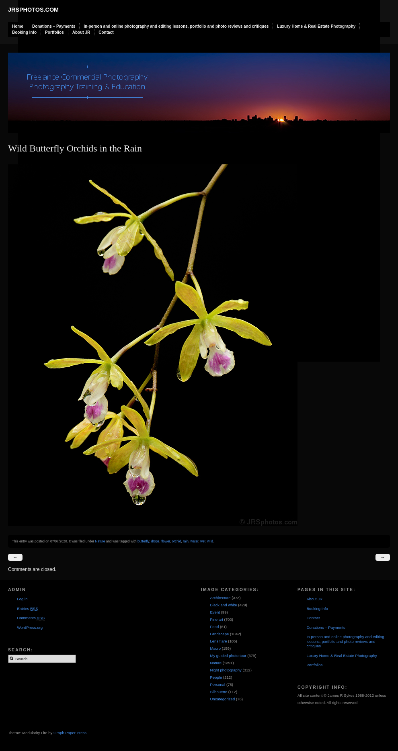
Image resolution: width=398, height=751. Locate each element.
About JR (81, 32)
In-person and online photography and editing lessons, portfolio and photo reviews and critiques (176, 26)
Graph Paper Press (69, 733)
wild (210, 541)
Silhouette (218, 692)
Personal (217, 684)
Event (215, 612)
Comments (31, 618)
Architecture (220, 597)
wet (202, 541)
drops (155, 541)
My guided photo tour (228, 655)
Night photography (225, 670)
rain (186, 541)
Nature (100, 541)
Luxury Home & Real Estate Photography (316, 26)
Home (17, 26)
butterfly (143, 541)
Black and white (223, 605)
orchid (176, 541)
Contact (105, 32)
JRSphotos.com (33, 9)
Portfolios (54, 32)
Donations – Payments (53, 26)
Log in (22, 599)
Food (214, 626)
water (194, 541)
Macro (215, 648)
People (216, 677)
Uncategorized (222, 699)
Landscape (219, 634)
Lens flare (218, 641)
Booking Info (24, 32)
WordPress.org (30, 627)
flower (165, 541)
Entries (27, 608)
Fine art (216, 619)
